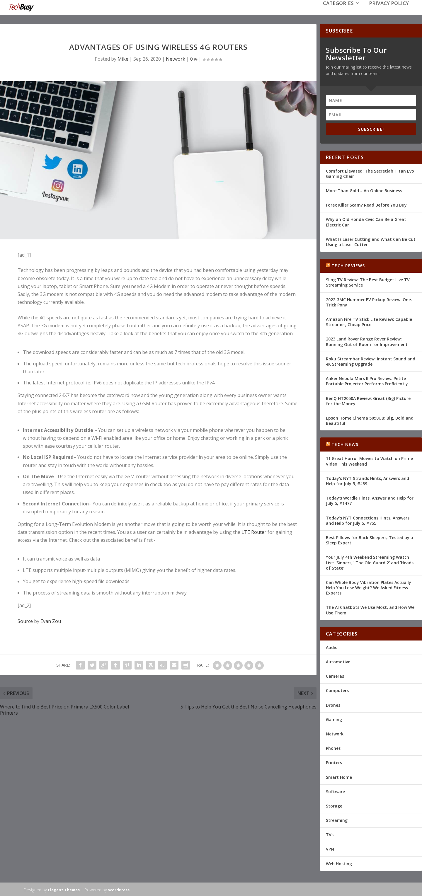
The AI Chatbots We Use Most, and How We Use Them (370, 609)
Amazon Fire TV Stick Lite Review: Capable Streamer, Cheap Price (369, 321)
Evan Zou (50, 620)
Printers (334, 762)
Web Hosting (339, 863)
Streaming (337, 819)
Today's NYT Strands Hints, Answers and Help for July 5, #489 (367, 480)
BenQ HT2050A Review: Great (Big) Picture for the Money (368, 400)
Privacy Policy (389, 12)
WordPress (119, 889)
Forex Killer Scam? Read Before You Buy (366, 204)
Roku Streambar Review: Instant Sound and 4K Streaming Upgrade (370, 360)
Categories (338, 12)
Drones (333, 704)
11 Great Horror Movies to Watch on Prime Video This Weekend (369, 460)
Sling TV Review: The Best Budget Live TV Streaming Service (368, 281)
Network (175, 58)
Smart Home (339, 776)
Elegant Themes (64, 889)
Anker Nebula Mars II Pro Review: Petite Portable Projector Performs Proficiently (367, 380)
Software (335, 791)
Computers (337, 690)
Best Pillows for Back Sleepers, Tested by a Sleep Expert (369, 539)
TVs (329, 834)
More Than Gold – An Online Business (364, 190)
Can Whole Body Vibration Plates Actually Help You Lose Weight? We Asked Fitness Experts (368, 587)
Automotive (338, 661)
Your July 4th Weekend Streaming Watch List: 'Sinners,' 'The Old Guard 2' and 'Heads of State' (370, 562)
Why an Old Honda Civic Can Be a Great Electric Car (366, 221)
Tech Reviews (348, 265)
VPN (330, 848)
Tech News (344, 444)
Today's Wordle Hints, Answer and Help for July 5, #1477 (370, 500)
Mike (123, 58)
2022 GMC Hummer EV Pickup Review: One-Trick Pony (369, 301)
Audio (332, 647)
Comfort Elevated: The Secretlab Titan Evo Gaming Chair (370, 173)
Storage (334, 805)
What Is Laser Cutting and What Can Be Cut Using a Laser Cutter (371, 241)
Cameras (335, 675)
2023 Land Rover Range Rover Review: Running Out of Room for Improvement (367, 340)
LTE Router (253, 531)
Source (25, 620)
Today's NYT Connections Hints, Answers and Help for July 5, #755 (367, 520)
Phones (333, 747)
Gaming (334, 719)
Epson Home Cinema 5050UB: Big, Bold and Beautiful (370, 420)
